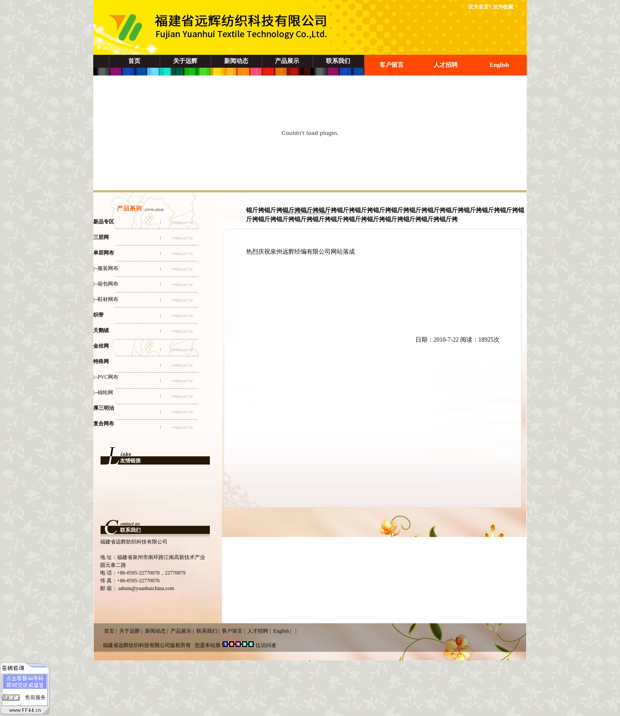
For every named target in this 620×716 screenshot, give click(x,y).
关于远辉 (185, 61)
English (499, 65)
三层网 (101, 237)
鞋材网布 (108, 299)
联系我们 (338, 61)
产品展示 (287, 61)
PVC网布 (108, 377)
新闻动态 (236, 61)
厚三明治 (103, 408)
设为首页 (478, 7)
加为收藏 (503, 7)
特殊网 (101, 361)
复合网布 (103, 424)
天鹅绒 (101, 330)
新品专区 (103, 222)
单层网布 (103, 253)
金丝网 (101, 346)
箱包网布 (108, 284)
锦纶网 (105, 392)
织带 (98, 315)
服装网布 (108, 268)
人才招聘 (445, 65)
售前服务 (35, 697)
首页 (134, 61)
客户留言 (392, 65)
